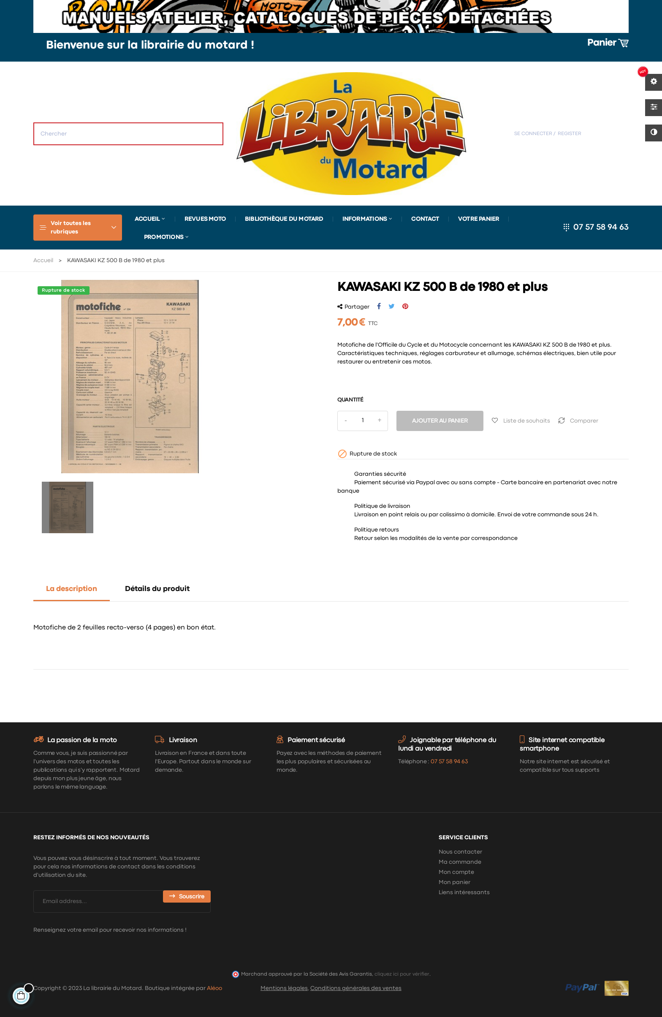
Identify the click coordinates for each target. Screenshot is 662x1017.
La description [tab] (71, 589)
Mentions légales (284, 988)
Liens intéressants (464, 892)
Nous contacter (460, 851)
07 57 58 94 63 (601, 227)
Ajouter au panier (440, 420)
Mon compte (456, 872)
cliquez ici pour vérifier (401, 974)
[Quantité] (362, 421)
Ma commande (460, 862)
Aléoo (214, 988)
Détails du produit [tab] (157, 589)
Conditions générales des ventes (356, 988)
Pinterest (405, 306)
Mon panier (454, 882)
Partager (379, 306)
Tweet (391, 306)
